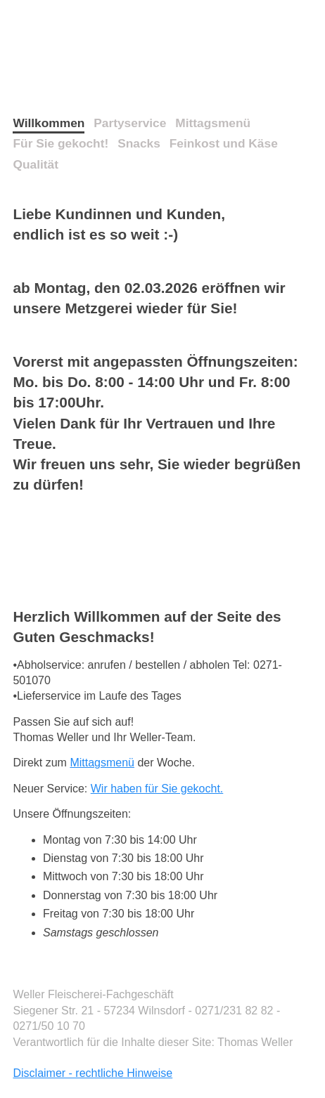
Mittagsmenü (212, 123)
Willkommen (48, 123)
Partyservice (130, 123)
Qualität (35, 164)
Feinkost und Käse (224, 143)
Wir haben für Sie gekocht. (157, 789)
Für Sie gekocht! (60, 143)
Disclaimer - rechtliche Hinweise (92, 1073)
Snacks (138, 143)
